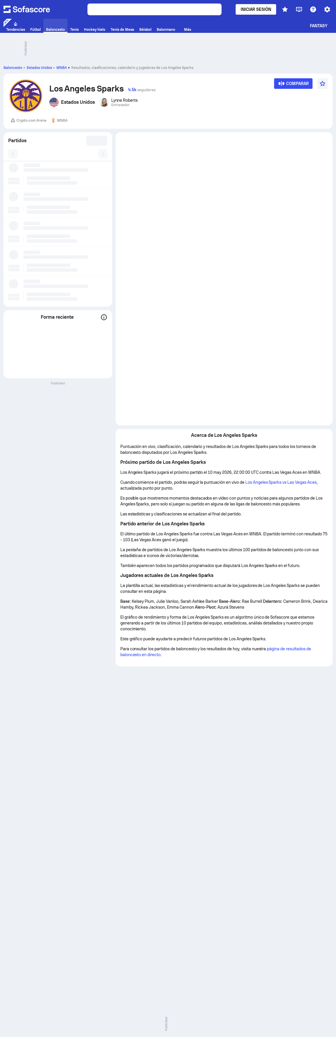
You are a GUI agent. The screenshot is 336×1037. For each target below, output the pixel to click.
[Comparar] (293, 85)
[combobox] (95, 141)
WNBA (61, 68)
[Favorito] (322, 83)
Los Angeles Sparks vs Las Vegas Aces (281, 482)
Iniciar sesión (256, 9)
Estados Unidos (39, 68)
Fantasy (319, 25)
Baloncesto (13, 68)
